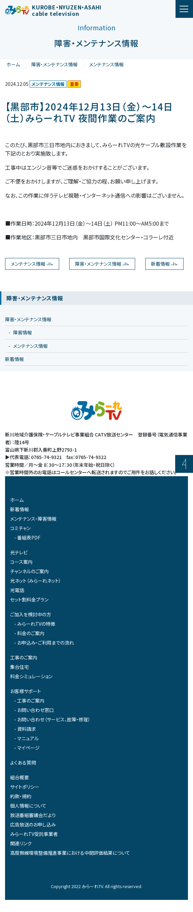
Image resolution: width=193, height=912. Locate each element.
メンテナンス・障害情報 (33, 518)
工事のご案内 (23, 657)
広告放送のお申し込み (33, 824)
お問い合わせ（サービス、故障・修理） (53, 719)
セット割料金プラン (29, 599)
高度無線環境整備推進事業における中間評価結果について (70, 852)
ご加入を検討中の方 (30, 614)
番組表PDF (28, 537)
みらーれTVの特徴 (36, 623)
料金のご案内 (30, 633)
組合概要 (19, 777)
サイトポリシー (24, 786)
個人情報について (28, 805)
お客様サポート (25, 691)
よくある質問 (23, 762)
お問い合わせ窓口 (35, 710)
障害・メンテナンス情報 (54, 64)
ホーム (13, 64)
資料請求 (26, 728)
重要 (74, 84)
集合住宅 (19, 666)
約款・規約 (20, 796)
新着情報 (160, 263)
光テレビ (19, 552)
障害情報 (22, 332)
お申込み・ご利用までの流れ (45, 642)
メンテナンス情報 (106, 64)
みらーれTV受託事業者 (34, 833)
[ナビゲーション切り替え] (184, 9)
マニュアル (28, 738)
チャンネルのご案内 (29, 571)
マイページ (28, 747)
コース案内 (21, 561)
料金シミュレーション (31, 676)
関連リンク (21, 843)
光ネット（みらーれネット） (35, 580)
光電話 (17, 590)
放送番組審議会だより (33, 815)
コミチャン (20, 528)
